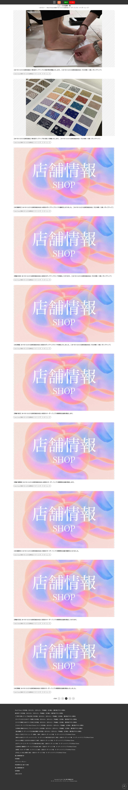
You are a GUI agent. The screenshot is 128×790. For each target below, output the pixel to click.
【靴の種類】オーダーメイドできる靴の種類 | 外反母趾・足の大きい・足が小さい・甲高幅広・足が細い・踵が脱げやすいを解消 (48, 731)
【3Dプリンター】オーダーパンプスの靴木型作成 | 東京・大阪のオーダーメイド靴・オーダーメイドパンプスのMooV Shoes (47, 743)
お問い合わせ (18, 774)
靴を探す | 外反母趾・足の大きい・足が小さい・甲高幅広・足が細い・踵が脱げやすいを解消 (39, 713)
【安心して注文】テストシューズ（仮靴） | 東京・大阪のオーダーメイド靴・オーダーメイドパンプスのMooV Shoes (45, 734)
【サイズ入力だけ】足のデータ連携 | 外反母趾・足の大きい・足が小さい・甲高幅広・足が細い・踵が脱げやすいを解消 (46, 719)
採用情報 (17, 771)
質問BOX (66, 2)
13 (73, 698)
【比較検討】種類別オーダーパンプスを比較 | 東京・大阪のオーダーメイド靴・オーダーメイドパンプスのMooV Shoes (45, 746)
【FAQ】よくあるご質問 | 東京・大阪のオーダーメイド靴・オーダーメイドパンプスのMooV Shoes (40, 752)
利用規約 (17, 758)
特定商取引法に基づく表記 (22, 764)
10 (62, 698)
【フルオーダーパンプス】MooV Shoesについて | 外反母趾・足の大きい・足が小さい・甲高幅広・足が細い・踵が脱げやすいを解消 (49, 725)
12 (70, 698)
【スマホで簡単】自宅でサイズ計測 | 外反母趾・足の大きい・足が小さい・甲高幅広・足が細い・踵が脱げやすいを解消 (46, 722)
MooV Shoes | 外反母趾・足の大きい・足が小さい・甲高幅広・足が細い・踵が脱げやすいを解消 (40, 710)
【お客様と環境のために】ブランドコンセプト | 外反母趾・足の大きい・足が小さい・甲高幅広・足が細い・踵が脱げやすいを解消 (48, 728)
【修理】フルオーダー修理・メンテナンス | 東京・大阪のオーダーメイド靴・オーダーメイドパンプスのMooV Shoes (45, 749)
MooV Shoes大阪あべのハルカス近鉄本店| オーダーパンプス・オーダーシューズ (32, 73)
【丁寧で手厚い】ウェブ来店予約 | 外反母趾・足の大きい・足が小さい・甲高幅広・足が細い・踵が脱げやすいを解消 (45, 716)
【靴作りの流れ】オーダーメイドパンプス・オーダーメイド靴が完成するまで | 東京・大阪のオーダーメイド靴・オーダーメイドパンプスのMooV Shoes (54, 737)
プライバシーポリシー (20, 761)
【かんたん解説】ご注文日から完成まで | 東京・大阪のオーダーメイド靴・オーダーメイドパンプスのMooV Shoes (44, 740)
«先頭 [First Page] (55, 698)
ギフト (59, 2)
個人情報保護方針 (19, 755)
